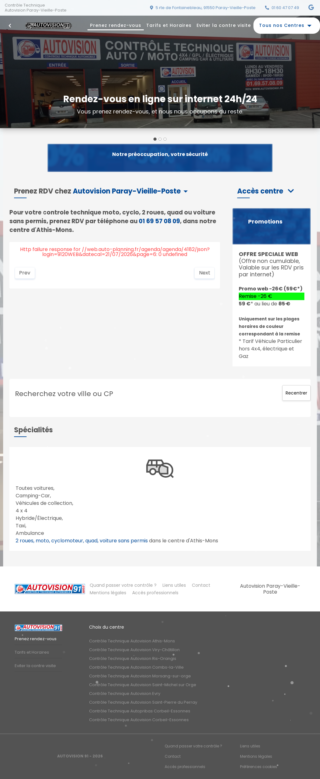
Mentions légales (108, 593)
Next (204, 272)
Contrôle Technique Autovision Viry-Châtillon (134, 650)
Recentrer (296, 393)
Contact (201, 585)
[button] (265, 191)
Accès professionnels (155, 593)
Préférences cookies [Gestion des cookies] (258, 766)
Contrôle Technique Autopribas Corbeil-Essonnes (139, 711)
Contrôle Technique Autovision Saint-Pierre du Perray (143, 702)
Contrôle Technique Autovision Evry (124, 693)
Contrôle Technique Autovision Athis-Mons (132, 641)
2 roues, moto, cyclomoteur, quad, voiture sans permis (82, 540)
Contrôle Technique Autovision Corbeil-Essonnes (139, 720)
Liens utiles (174, 585)
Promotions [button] (265, 221)
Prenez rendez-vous (115, 25)
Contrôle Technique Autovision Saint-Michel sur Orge (142, 685)
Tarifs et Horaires (169, 25)
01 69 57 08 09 (159, 221)
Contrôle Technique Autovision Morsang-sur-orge (140, 676)
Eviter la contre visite (224, 25)
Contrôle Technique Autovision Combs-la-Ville (136, 667)
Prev (24, 272)
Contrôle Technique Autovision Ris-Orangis (132, 658)
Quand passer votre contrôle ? (123, 585)
